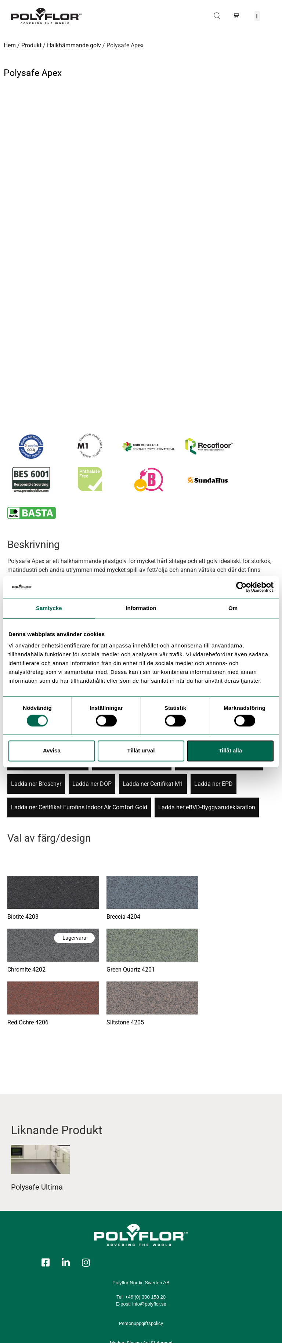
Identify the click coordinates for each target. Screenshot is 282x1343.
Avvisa (52, 751)
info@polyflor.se (149, 1233)
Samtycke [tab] (49, 608)
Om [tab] (233, 608)
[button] (257, 16)
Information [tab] (141, 608)
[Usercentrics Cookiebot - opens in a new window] (241, 586)
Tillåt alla (230, 751)
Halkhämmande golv (74, 45)
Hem (10, 45)
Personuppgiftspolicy (141, 1252)
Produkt (31, 45)
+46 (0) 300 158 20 (145, 1226)
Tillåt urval (141, 751)
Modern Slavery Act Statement (141, 1272)
